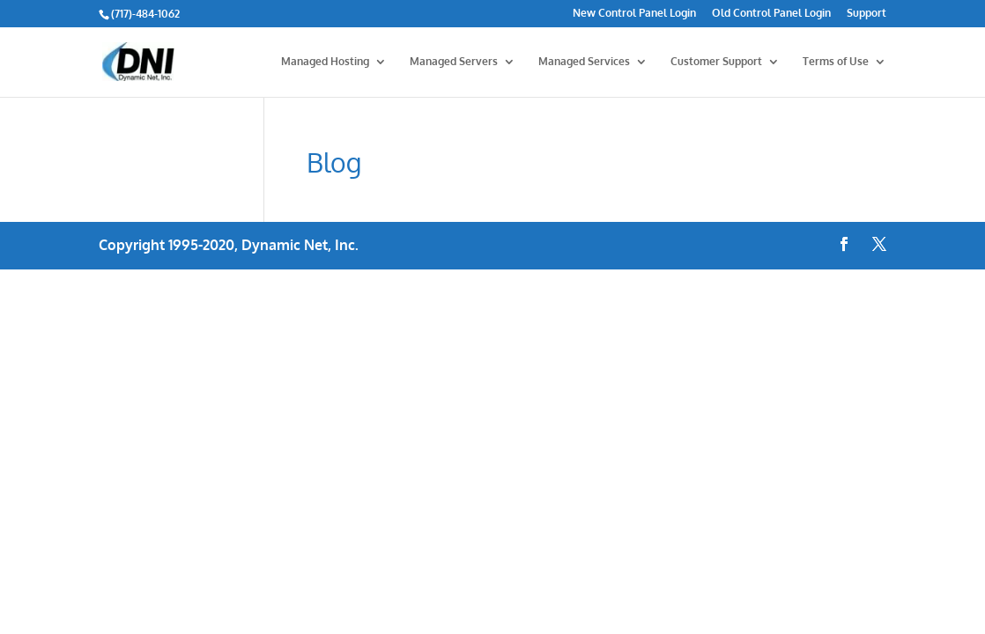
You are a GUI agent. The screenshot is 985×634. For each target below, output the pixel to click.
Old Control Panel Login (771, 13)
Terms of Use (836, 61)
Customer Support (716, 61)
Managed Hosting (325, 61)
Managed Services (584, 61)
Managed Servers (454, 61)
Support (866, 13)
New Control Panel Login (634, 13)
